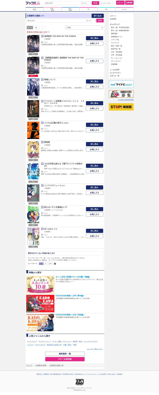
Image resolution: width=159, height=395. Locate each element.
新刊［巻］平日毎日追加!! (120, 27)
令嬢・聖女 (67, 345)
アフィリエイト (91, 374)
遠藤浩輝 (82, 106)
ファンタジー (32, 341)
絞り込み (97, 16)
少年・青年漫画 (116, 55)
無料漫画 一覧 (65, 354)
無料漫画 (114, 33)
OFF (50, 263)
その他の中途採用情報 (126, 100)
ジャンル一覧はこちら (95, 349)
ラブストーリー (44, 341)
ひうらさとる (67, 169)
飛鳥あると (77, 169)
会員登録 (129, 2)
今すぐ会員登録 (65, 359)
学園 (74, 345)
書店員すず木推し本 (54, 345)
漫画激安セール (116, 37)
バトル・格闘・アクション (61, 341)
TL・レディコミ (116, 58)
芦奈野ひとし (49, 106)
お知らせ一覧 (114, 76)
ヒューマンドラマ (90, 341)
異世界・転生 (77, 341)
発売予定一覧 (116, 49)
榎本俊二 (75, 106)
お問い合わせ (111, 374)
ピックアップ (114, 24)
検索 (95, 3)
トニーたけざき (57, 210)
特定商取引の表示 (68, 374)
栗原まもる (57, 169)
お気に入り (94, 43)
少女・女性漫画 (116, 52)
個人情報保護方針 (55, 374)
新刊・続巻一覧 (116, 46)
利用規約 (119, 374)
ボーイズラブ (40, 345)
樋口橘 (85, 169)
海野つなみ (48, 169)
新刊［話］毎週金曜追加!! (120, 30)
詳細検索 (114, 64)
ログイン (120, 2)
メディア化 (115, 40)
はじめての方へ (115, 73)
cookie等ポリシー (80, 374)
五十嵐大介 (59, 106)
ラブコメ (30, 345)
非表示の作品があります (37, 32)
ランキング (115, 43)
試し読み (94, 38)
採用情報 (46, 374)
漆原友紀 (67, 106)
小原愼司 (47, 39)
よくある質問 (114, 70)
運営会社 (39, 374)
